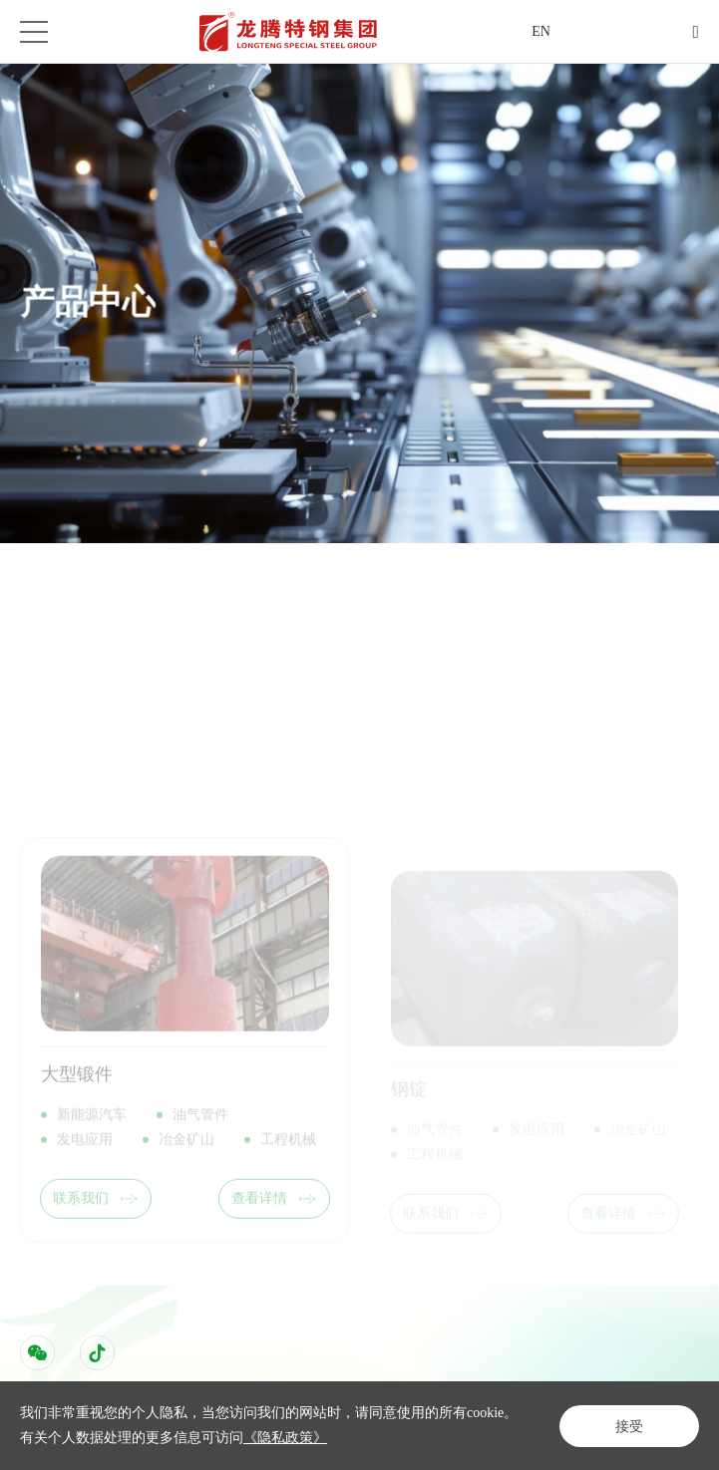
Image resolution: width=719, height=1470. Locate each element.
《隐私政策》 (285, 1437)
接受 (629, 1426)
